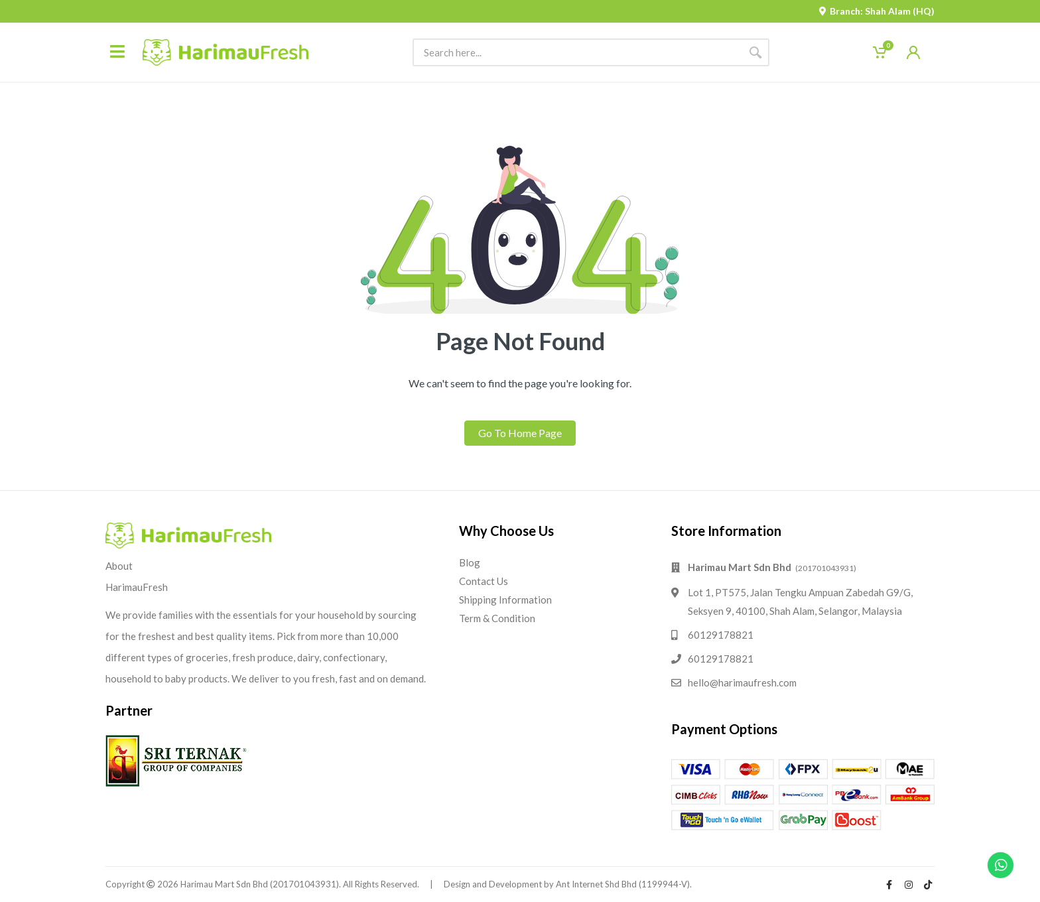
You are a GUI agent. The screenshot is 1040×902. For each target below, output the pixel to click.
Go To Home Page (520, 432)
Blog (469, 562)
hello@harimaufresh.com (742, 682)
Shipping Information (505, 600)
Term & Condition (497, 618)
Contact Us (483, 581)
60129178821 (720, 635)
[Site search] (577, 52)
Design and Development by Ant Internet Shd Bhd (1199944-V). (568, 884)
